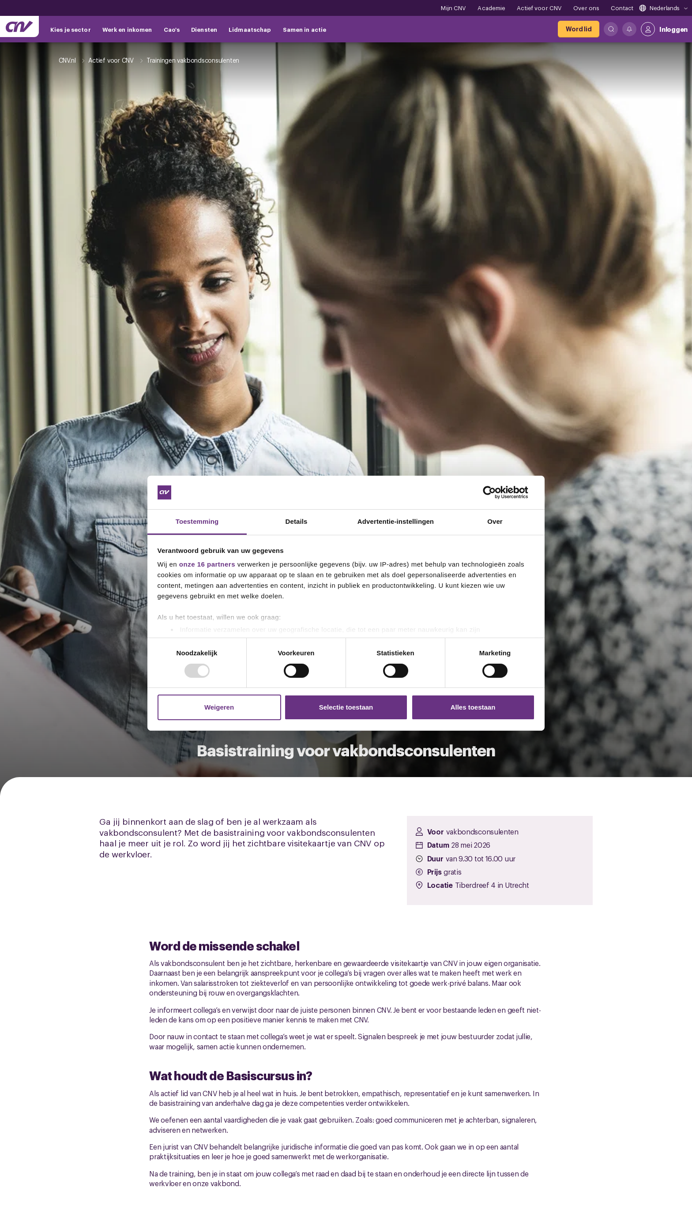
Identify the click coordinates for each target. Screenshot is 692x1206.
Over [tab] (495, 521)
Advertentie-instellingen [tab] (395, 521)
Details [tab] (297, 521)
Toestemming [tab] (197, 521)
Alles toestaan (473, 707)
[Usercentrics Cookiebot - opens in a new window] (496, 492)
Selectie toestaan (346, 707)
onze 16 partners (207, 564)
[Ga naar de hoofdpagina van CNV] (19, 26)
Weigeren (219, 707)
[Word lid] (578, 29)
